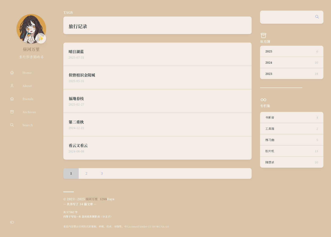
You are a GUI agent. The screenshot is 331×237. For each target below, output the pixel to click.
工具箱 (291, 128)
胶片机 (291, 151)
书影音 (291, 117)
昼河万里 (31, 49)
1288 (103, 199)
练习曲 (291, 140)
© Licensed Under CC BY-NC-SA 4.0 (147, 226)
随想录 (291, 162)
